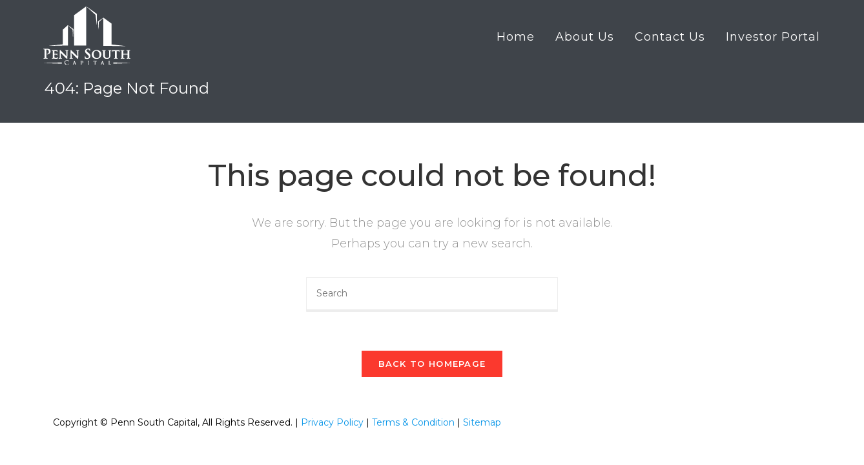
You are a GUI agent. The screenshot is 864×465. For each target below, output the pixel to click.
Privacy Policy (332, 422)
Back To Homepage (432, 363)
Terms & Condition (413, 422)
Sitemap (482, 422)
